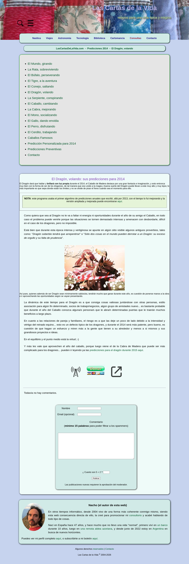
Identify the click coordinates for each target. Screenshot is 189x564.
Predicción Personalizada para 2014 (52, 143)
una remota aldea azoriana (96, 534)
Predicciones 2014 (97, 48)
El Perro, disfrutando (41, 126)
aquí (119, 201)
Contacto (34, 155)
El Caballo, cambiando (43, 103)
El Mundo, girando (40, 63)
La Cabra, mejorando (42, 109)
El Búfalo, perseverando (44, 75)
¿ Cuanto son (89, 477)
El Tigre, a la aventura (42, 81)
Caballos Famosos (40, 137)
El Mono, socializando (42, 115)
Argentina (158, 534)
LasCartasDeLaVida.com (70, 48)
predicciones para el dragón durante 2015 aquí (116, 350)
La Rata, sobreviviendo (43, 69)
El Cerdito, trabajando (42, 132)
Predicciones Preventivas (44, 149)
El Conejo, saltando (41, 86)
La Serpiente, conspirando (45, 98)
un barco (162, 530)
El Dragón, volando (122, 48)
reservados (98, 554)
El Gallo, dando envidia (43, 120)
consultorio (135, 520)
